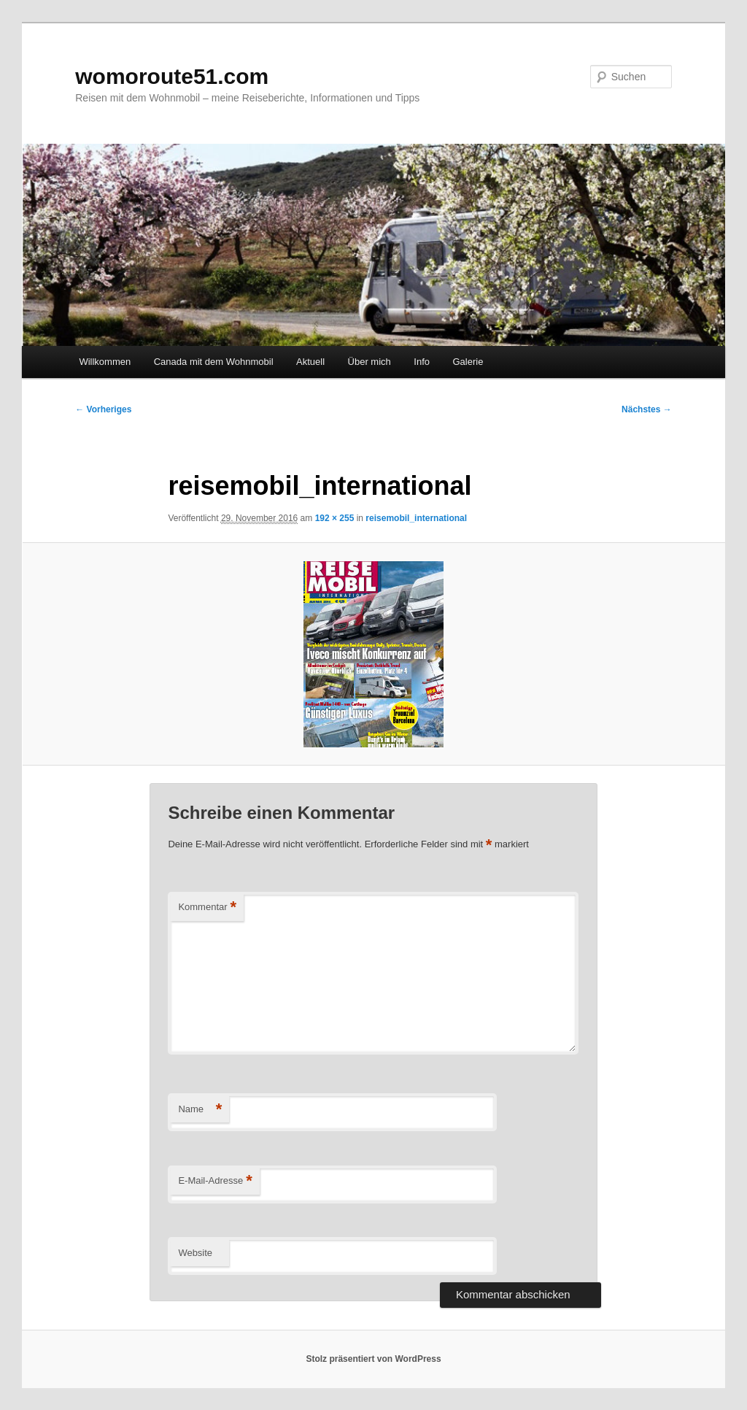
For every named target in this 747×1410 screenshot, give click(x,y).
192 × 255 (335, 518)
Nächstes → (647, 409)
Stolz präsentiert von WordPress (373, 1359)
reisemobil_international (416, 518)
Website (195, 1252)
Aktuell (310, 361)
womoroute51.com (171, 76)
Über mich (369, 361)
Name (200, 1109)
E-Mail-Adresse (215, 1181)
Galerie (468, 361)
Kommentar (207, 907)
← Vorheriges (103, 409)
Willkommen (105, 361)
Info (422, 361)
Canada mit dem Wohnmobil (214, 361)
